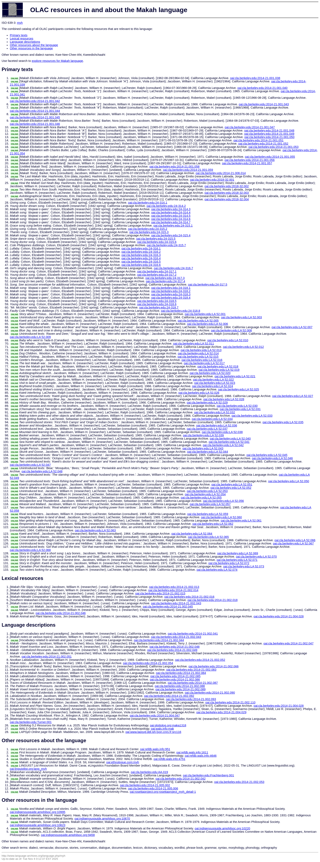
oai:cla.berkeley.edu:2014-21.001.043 (264, 104)
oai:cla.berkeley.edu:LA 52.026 (198, 392)
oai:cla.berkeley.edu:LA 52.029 (207, 402)
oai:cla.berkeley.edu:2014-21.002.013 (174, 587)
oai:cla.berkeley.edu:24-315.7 (166, 245)
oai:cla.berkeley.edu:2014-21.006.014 (221, 173)
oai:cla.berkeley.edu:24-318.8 (180, 310)
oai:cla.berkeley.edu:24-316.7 (173, 268)
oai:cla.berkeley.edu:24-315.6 (156, 242)
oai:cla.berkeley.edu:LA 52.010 (227, 340)
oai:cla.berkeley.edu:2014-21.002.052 (200, 659)
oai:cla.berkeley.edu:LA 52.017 (204, 363)
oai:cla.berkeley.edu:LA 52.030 (237, 405)
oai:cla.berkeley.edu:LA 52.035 (283, 422)
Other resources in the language (31, 48)
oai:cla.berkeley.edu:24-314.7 (170, 222)
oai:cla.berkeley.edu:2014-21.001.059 (188, 169)
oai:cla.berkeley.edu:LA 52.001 (205, 314)
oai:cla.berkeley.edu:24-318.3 (170, 294)
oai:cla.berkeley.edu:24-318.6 (156, 304)
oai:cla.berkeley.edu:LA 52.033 (252, 415)
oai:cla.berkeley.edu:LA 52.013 (201, 350)
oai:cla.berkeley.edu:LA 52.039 (203, 435)
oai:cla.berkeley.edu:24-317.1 (156, 271)
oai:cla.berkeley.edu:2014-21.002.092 (169, 696)
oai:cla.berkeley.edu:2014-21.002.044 (159, 640)
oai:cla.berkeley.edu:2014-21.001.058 (174, 166)
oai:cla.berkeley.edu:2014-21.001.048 (269, 130)
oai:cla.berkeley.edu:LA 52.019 (219, 369)
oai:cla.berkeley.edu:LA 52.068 (30, 550)
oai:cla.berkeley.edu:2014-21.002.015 (160, 593)
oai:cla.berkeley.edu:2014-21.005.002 (145, 785)
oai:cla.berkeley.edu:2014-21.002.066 (214, 666)
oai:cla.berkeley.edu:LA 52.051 (231, 484)
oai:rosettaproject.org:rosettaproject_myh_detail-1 (163, 791)
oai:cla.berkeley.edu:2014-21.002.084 (181, 673)
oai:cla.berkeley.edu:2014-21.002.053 (239, 782)
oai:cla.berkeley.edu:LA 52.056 (223, 500)
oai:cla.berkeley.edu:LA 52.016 (202, 360)
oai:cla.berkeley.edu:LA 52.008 (231, 330)
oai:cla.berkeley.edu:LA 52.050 (288, 481)
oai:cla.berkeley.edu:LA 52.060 (221, 517)
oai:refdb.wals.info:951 (155, 749)
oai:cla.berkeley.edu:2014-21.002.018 (212, 600)
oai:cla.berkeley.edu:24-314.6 (170, 219)
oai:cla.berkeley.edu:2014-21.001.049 (269, 133)
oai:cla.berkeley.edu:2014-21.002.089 (180, 689)
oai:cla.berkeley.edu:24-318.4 (170, 297)
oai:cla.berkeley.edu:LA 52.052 (230, 487)
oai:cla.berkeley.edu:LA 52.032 (214, 412)
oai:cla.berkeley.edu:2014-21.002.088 (180, 686)
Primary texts (18, 35)
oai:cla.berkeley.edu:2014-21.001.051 (258, 140)
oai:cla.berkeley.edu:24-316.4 (141, 258)
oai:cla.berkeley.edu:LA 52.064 (191, 533)
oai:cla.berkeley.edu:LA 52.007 (292, 327)
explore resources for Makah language (57, 60)
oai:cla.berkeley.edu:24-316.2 (141, 251)
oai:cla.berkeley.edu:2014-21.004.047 (155, 715)
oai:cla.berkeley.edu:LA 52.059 (207, 514)
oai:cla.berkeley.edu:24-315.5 (155, 238)
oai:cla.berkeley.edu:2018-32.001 (212, 179)
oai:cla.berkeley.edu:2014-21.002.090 (210, 692)
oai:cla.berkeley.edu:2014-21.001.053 (273, 147)
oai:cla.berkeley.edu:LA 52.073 (243, 566)
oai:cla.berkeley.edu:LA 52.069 (237, 553)
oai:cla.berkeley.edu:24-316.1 (141, 248)
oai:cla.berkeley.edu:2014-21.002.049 (172, 650)
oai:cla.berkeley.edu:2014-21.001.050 (269, 137)
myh (20, 22)
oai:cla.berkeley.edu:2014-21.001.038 (255, 78)
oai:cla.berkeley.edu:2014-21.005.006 (153, 788)
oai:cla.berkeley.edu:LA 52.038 (222, 432)
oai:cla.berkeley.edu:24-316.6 (141, 265)
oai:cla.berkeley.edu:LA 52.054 (205, 494)
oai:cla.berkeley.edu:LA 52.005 (198, 320)
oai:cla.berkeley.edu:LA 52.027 (292, 396)
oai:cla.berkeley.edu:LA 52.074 (217, 569)
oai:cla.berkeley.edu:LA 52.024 (212, 386)
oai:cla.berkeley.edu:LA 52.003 (241, 317)
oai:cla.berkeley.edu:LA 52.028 (223, 399)
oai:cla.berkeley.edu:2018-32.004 (227, 199)
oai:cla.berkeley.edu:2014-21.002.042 (180, 778)
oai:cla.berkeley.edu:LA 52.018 (217, 366)
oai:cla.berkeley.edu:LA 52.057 (210, 504)
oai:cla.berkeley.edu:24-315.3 (149, 232)
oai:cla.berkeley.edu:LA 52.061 (241, 520)
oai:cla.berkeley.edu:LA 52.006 (207, 324)
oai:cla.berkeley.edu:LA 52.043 (202, 448)
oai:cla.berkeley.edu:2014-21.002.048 (175, 646)
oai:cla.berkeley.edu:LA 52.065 (208, 537)
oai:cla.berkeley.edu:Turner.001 (31, 722)
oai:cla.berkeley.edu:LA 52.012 (243, 346)
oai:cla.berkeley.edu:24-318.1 (170, 287)
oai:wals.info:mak (162, 728)
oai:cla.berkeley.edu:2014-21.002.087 (193, 682)
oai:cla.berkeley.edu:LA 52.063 (95, 530)
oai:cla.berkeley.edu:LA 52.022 (213, 379)
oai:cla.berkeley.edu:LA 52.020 (210, 373)
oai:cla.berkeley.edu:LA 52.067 (293, 543)
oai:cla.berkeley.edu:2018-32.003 (227, 192)
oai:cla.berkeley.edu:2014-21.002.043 (176, 603)
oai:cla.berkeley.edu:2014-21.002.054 (148, 663)
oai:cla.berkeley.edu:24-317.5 (207, 284)
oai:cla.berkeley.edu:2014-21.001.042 (35, 101)
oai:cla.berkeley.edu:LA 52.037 (207, 428)
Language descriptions (25, 41)
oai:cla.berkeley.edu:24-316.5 (141, 261)
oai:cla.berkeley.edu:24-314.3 (170, 209)
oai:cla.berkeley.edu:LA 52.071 (237, 559)
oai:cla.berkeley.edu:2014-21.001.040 (262, 88)
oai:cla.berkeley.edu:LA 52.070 (256, 556)
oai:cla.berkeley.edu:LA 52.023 (214, 382)
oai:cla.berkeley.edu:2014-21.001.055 (270, 156)
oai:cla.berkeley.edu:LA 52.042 (223, 445)
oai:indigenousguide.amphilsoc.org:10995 (37, 812)
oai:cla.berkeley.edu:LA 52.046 (272, 458)
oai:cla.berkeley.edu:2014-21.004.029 (221, 712)
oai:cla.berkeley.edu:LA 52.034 (212, 419)
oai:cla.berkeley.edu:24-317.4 (165, 281)
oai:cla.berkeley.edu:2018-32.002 (227, 186)
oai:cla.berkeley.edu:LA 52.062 (212, 523)
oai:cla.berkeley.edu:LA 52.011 (193, 343)
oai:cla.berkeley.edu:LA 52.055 (201, 497)
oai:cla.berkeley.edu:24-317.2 (156, 274)
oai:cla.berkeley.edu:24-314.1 (147, 202)
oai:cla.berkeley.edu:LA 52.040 (230, 438)
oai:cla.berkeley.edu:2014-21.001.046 (35, 124)
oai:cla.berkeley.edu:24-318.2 (170, 291)
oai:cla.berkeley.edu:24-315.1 (173, 225)
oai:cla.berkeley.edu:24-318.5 (156, 301)
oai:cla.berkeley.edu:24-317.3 (165, 278)
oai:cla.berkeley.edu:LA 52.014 (198, 353)
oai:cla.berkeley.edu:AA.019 (149, 772)
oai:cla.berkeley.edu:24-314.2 (166, 206)
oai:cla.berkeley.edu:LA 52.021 (235, 376)
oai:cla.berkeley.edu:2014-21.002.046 (61, 613)
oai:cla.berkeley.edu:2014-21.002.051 (47, 656)
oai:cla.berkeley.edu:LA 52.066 (294, 540)
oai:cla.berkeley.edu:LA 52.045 (266, 455)
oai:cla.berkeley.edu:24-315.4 (170, 235)
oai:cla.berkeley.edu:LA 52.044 (207, 451)
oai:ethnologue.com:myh (122, 762)
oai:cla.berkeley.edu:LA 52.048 (42, 471)
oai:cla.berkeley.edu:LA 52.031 (240, 409)
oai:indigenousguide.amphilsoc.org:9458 (68, 835)
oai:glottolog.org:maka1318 (168, 725)
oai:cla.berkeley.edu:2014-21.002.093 (191, 699)
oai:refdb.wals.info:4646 (201, 755)
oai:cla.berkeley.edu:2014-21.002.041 (193, 633)
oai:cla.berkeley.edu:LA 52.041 (229, 441)
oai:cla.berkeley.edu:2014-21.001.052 (263, 143)
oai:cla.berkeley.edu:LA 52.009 (30, 337)
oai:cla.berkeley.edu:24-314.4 (170, 212)
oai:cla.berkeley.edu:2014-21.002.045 (168, 606)
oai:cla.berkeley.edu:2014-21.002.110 (230, 702)
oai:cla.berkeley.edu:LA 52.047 (30, 464)
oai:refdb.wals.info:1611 (192, 752)
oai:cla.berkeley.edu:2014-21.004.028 (279, 616)
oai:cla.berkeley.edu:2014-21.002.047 (288, 643)
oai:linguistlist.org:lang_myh (28, 768)
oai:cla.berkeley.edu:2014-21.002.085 (175, 676)
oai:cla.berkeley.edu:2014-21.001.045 (35, 117)
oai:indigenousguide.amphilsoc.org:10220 (222, 828)
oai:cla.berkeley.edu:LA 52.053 (207, 491)
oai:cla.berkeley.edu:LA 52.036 (216, 425)
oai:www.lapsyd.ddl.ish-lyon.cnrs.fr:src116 (153, 732)
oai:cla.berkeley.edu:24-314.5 (170, 215)
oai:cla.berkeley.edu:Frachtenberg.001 (208, 775)
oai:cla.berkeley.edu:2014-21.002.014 (173, 590)
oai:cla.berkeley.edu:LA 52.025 (238, 389)
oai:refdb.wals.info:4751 (169, 759)
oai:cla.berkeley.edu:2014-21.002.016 (189, 596)
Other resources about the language (34, 45)
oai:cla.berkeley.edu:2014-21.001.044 (35, 110)
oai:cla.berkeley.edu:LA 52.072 (228, 563)
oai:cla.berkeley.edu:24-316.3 (141, 255)
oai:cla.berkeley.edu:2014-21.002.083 (191, 669)
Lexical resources (21, 38)
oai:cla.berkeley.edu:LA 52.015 (198, 356)
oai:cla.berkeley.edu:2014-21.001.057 (247, 163)
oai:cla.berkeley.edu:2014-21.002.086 (175, 679)
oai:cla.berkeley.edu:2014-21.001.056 (249, 160)
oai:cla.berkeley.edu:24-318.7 (158, 307)
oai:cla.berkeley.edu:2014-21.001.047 (250, 127)
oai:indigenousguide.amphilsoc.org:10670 (102, 818)
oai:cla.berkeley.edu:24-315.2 (147, 228)
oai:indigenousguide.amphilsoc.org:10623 (37, 825)
